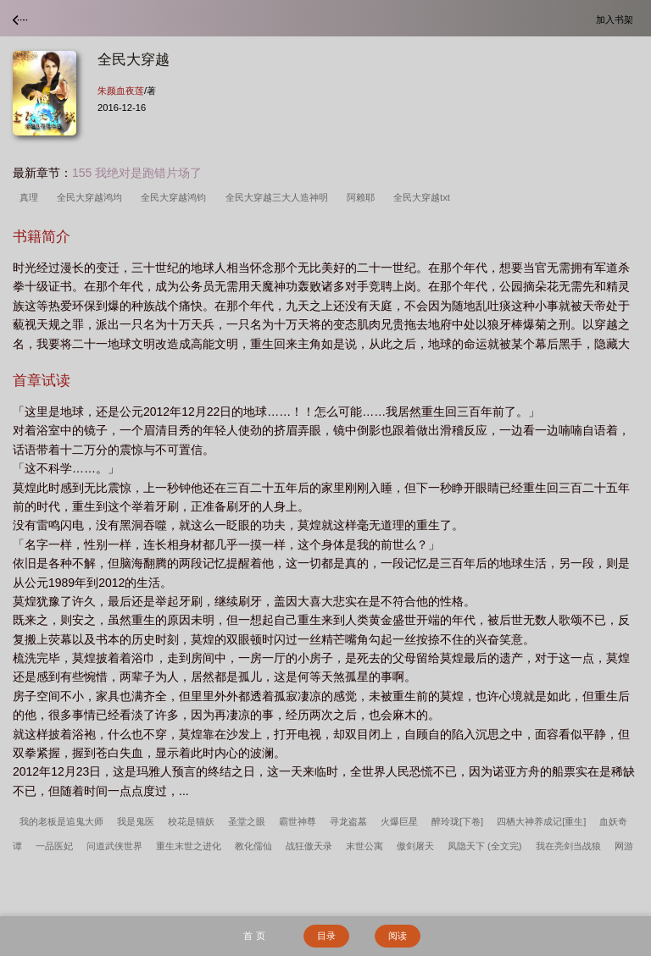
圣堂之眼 (246, 821)
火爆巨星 (399, 821)
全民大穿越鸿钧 (176, 197)
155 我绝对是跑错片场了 (137, 173)
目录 (326, 936)
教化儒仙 (253, 846)
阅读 (397, 936)
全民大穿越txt (424, 197)
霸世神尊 (297, 821)
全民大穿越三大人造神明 (279, 197)
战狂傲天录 (309, 846)
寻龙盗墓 (348, 821)
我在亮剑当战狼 (568, 846)
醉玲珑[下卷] (457, 821)
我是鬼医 (135, 821)
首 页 (253, 936)
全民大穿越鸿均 (92, 197)
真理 (31, 197)
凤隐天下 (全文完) (485, 846)
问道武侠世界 (114, 846)
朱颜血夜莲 (120, 91)
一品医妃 (54, 846)
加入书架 (617, 19)
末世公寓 (364, 846)
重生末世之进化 (188, 846)
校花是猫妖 (191, 821)
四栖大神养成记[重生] (541, 821)
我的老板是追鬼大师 (61, 821)
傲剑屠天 (415, 846)
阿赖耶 (363, 197)
